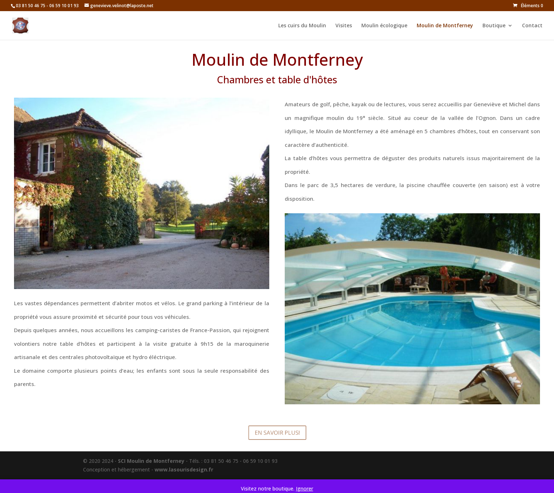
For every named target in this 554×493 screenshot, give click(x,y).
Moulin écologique (384, 26)
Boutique (493, 26)
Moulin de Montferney (445, 26)
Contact (532, 26)
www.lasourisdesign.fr (184, 469)
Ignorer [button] (304, 488)
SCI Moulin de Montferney (151, 460)
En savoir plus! (277, 433)
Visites (343, 26)
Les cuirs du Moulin (302, 26)
